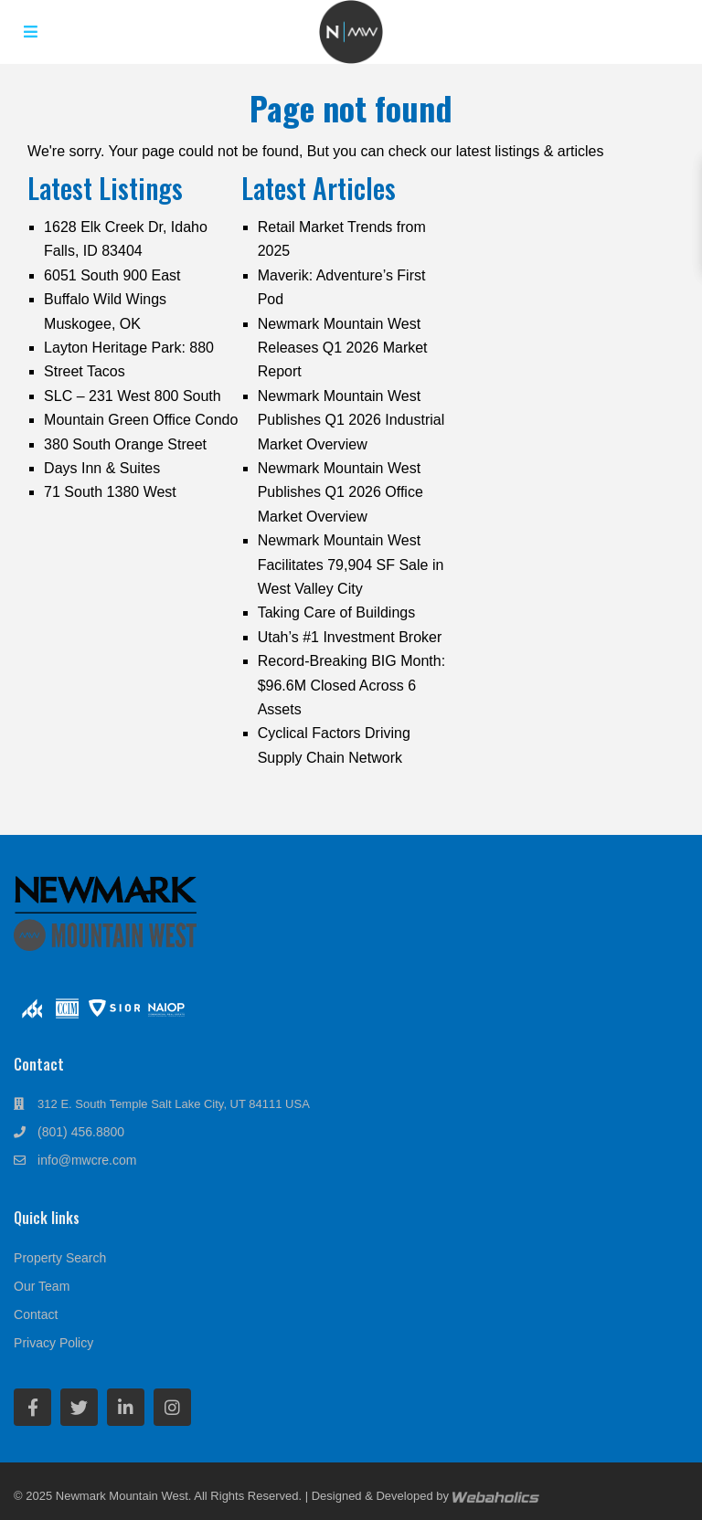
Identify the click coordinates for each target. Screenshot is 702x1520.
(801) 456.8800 (80, 1131)
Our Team (41, 1286)
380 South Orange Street (125, 444)
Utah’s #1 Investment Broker (350, 637)
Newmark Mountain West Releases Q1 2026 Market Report (343, 348)
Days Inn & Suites (102, 468)
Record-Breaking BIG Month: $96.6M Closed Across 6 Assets (351, 685)
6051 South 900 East (112, 275)
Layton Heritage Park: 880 (129, 347)
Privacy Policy (53, 1342)
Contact (36, 1314)
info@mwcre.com (86, 1160)
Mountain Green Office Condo (141, 420)
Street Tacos (84, 371)
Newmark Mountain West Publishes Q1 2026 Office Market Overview (340, 492)
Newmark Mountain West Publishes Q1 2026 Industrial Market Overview (351, 420)
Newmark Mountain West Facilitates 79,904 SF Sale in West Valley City (351, 564)
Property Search (60, 1258)
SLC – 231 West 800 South (132, 396)
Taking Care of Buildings (337, 612)
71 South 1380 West (110, 492)
